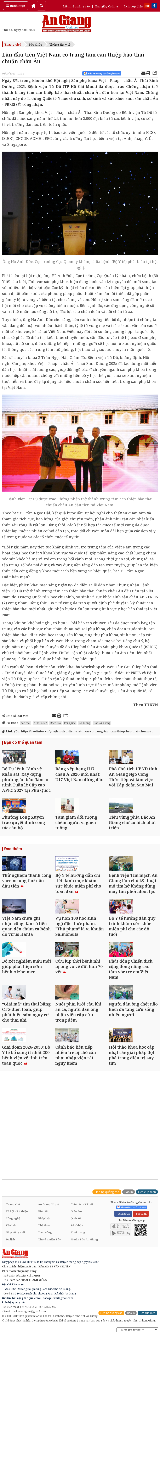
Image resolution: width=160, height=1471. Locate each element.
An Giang (84, 723)
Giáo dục (76, 1318)
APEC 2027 (40, 723)
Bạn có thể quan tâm (21, 743)
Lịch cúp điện (133, 6)
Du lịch (10, 1346)
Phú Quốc (70, 723)
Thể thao (44, 1332)
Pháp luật (44, 1325)
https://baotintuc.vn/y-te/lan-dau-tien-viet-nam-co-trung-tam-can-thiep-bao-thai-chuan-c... (77, 731)
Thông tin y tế (59, 44)
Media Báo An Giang (84, 1346)
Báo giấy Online (106, 6)
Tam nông (45, 1339)
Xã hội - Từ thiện (17, 1318)
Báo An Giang (101, 723)
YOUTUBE (141, 1321)
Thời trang (78, 1339)
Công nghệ (13, 1325)
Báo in (128, 1299)
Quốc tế (76, 1325)
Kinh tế (42, 1318)
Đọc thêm (12, 880)
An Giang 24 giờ (48, 1311)
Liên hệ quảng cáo (76, 6)
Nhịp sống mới (15, 1339)
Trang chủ (12, 44)
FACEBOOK (123, 1321)
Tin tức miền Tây (49, 1346)
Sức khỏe (35, 44)
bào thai (25, 723)
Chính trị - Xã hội (82, 1311)
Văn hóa (11, 1332)
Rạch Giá (55, 723)
